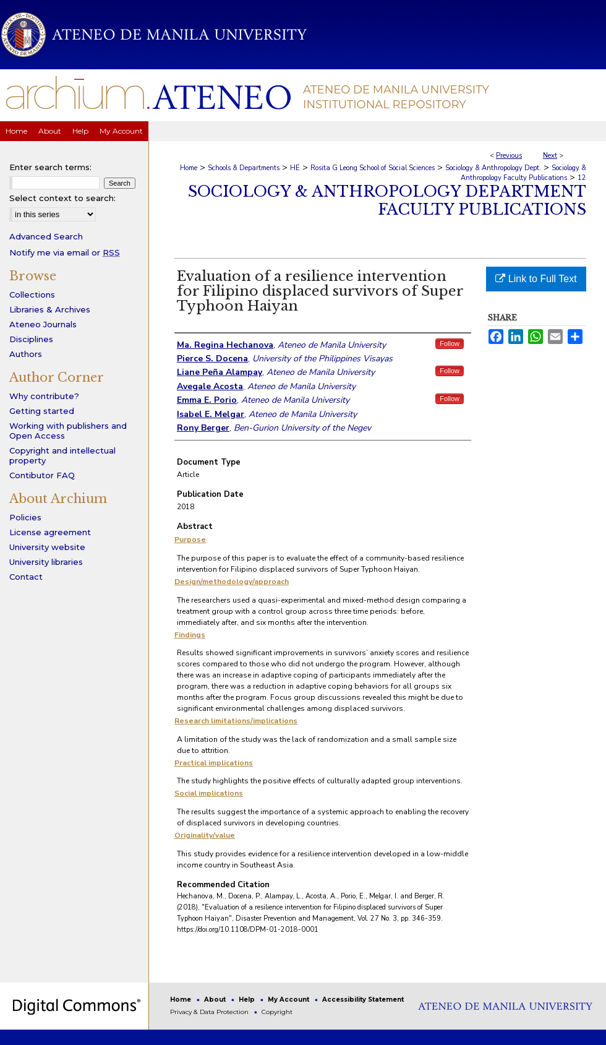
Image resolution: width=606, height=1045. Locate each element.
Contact (26, 577)
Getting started (41, 411)
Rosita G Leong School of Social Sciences (372, 168)
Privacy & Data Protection (210, 1012)
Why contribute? (44, 396)
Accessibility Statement (363, 1000)
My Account (289, 1000)
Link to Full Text (535, 278)
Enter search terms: (50, 167)
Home (188, 168)
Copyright (277, 1012)
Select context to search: (62, 198)
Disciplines (31, 339)
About (216, 1000)
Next (550, 155)
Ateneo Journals (43, 324)
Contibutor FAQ (42, 475)
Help (248, 1000)
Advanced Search (46, 236)
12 (582, 178)
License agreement (50, 532)
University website (47, 547)
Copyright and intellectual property (62, 455)
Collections (32, 294)
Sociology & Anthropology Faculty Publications (523, 173)
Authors (25, 354)
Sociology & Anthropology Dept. (493, 168)
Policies (25, 517)
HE (295, 168)
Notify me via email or (64, 252)
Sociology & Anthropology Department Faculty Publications (387, 200)
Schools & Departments (244, 168)
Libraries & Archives (49, 309)
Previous (509, 155)
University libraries (46, 562)
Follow (449, 343)
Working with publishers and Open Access (68, 431)
